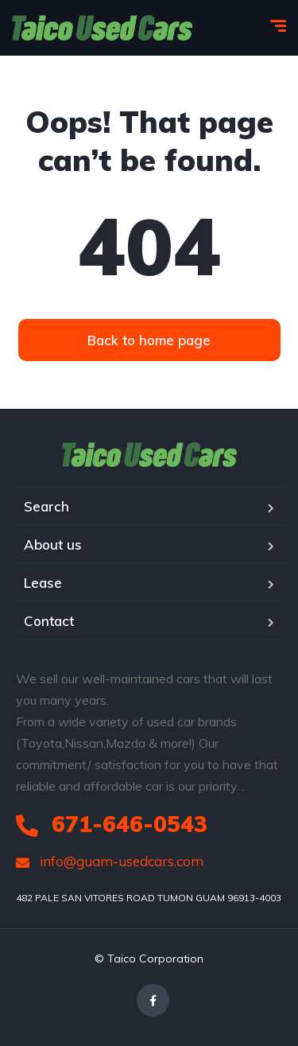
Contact (49, 620)
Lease (43, 582)
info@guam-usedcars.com (109, 861)
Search (46, 506)
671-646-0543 (111, 824)
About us (53, 544)
